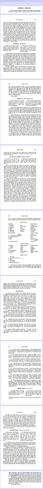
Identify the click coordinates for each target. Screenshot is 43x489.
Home (1, 0)
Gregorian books (5, 0)
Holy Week (21, 0)
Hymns (14, 0)
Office (19, 0)
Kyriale (16, 0)
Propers (9, 0)
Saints (11, 0)
